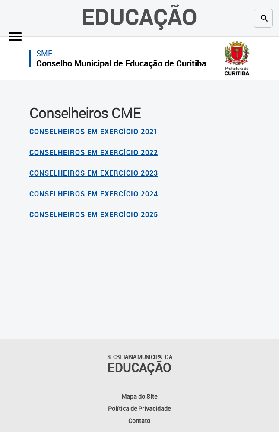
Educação (139, 16)
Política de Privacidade (139, 408)
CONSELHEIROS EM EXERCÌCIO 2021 (93, 131)
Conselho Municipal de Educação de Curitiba (121, 63)
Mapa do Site (139, 396)
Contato (139, 420)
